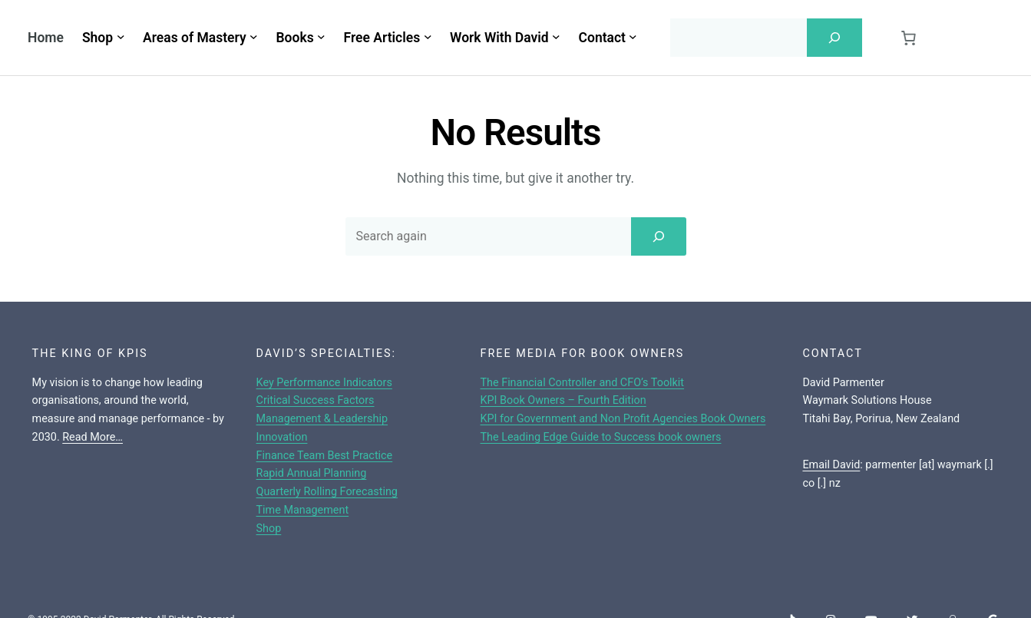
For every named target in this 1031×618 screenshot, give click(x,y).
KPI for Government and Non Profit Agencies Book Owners (623, 418)
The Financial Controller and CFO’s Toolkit (583, 382)
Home (46, 37)
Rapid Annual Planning (311, 473)
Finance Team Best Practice (324, 455)
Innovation (282, 437)
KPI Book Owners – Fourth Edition (563, 400)
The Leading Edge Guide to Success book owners (601, 437)
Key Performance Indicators (324, 382)
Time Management (302, 510)
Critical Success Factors (315, 400)
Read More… (92, 437)
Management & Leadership (322, 418)
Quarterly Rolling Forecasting (327, 491)
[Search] (834, 37)
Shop (269, 528)
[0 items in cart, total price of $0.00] (909, 38)
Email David (831, 464)
